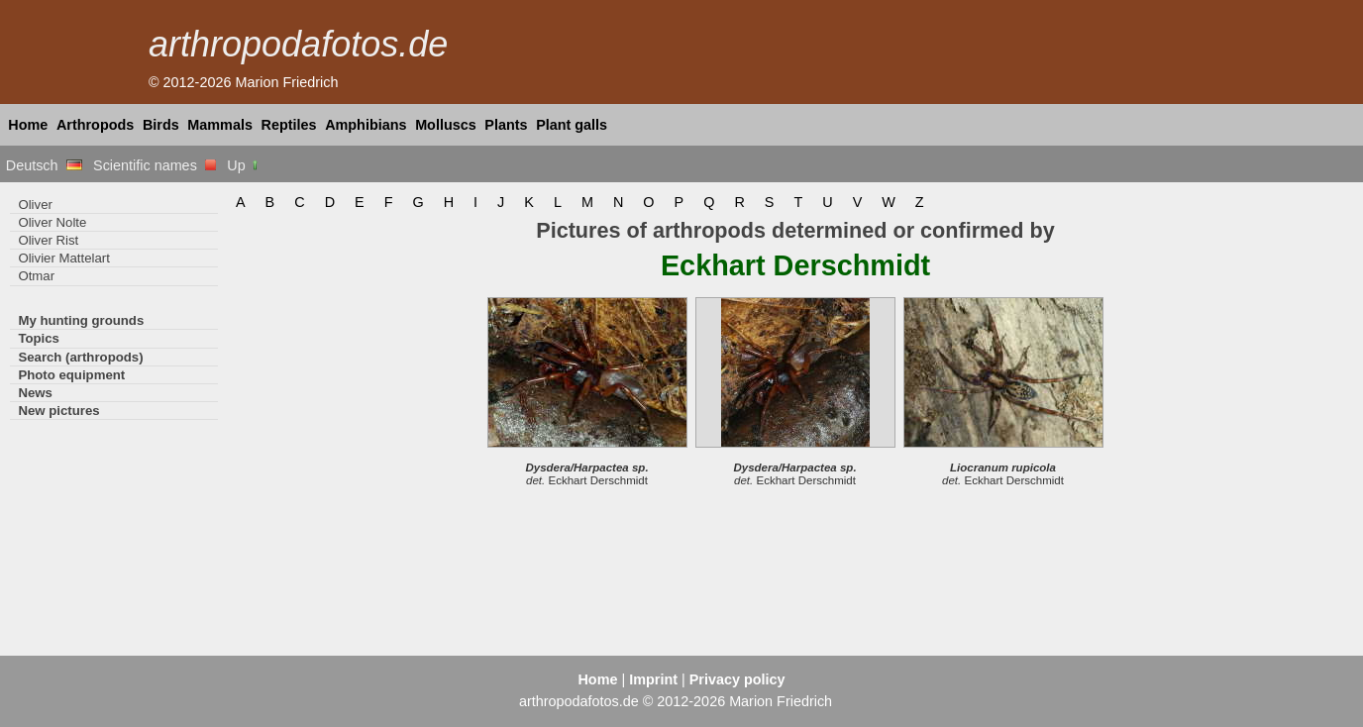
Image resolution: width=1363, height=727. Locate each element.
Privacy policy (737, 679)
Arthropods (95, 125)
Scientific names (154, 165)
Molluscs (445, 125)
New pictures (58, 410)
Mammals (220, 125)
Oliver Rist (48, 240)
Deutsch (44, 165)
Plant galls (571, 125)
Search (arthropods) (80, 357)
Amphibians (365, 125)
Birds (161, 125)
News (35, 392)
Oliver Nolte (52, 222)
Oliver (35, 204)
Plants (505, 125)
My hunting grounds (81, 320)
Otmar (36, 275)
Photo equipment (71, 374)
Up (243, 165)
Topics (38, 338)
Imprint (653, 679)
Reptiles (289, 125)
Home (28, 125)
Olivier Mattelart (63, 258)
